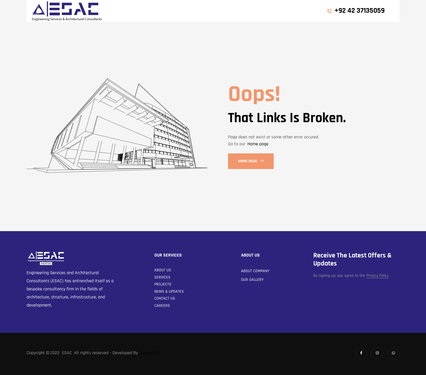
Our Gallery (252, 279)
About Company (255, 271)
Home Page (251, 161)
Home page (257, 144)
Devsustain (149, 353)
